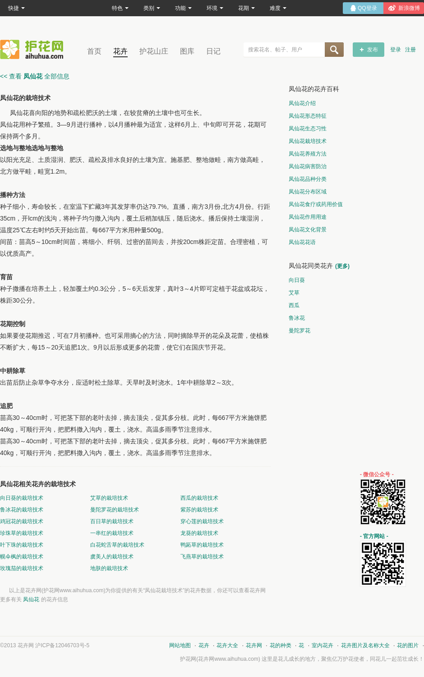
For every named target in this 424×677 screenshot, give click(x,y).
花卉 (120, 51)
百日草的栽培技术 (112, 521)
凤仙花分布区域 (308, 192)
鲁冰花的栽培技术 (21, 510)
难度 (278, 8)
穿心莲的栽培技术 (202, 521)
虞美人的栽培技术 (112, 556)
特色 (120, 8)
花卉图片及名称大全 (365, 645)
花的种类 (280, 645)
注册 (410, 49)
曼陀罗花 (299, 330)
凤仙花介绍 (302, 103)
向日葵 (297, 280)
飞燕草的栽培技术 (202, 556)
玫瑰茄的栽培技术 (21, 568)
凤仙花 (31, 599)
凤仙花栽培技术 (308, 141)
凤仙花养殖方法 (308, 154)
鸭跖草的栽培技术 (202, 545)
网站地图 (180, 645)
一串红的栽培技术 (112, 533)
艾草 (294, 293)
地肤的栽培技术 (109, 568)
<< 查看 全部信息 (34, 76)
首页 (94, 51)
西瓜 (294, 305)
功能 (183, 8)
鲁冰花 (297, 318)
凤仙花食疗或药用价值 (316, 204)
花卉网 (34, 49)
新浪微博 (409, 8)
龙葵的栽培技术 (199, 533)
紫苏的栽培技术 (199, 510)
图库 (187, 51)
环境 (215, 8)
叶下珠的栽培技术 (21, 545)
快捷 (16, 8)
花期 (246, 8)
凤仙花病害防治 (308, 166)
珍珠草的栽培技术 (21, 533)
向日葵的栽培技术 (21, 498)
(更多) (342, 266)
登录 (395, 49)
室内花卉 (322, 645)
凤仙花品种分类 (308, 179)
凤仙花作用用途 (308, 217)
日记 (213, 51)
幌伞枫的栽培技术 (21, 556)
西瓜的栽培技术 (199, 498)
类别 (151, 8)
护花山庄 (153, 51)
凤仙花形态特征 (308, 116)
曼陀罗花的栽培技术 (114, 510)
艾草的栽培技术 (109, 498)
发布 (372, 49)
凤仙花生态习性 (308, 128)
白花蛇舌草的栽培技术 (117, 545)
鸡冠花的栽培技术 (21, 521)
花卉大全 (227, 645)
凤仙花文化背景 (308, 229)
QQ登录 (367, 8)
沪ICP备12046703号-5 (62, 645)
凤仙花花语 (302, 242)
